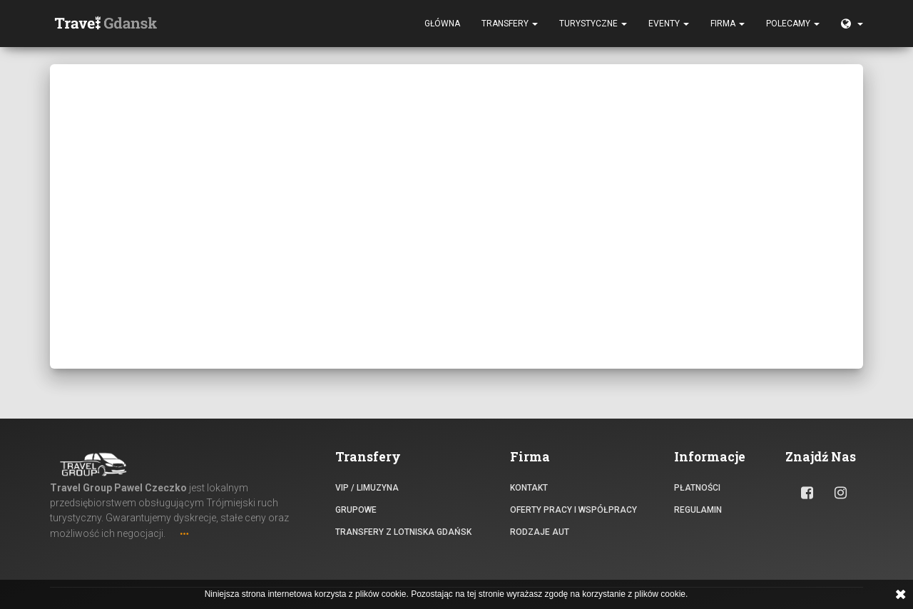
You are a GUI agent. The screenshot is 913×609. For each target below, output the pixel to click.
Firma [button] (727, 25)
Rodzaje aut (539, 532)
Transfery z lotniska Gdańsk (403, 532)
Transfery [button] (509, 25)
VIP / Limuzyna (367, 488)
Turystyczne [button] (593, 25)
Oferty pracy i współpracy (573, 510)
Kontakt (529, 488)
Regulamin (698, 510)
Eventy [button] (668, 25)
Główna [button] (442, 25)
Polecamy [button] (793, 25)
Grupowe (356, 510)
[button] (852, 25)
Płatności (697, 488)
